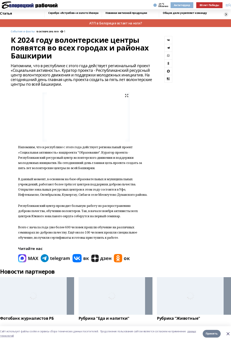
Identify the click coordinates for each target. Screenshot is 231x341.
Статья (6, 13)
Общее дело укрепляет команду (185, 13)
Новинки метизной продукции (126, 13)
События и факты (23, 31)
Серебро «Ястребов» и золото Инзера (73, 13)
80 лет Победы (209, 5)
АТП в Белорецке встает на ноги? (115, 23)
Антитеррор (182, 5)
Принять (212, 333)
